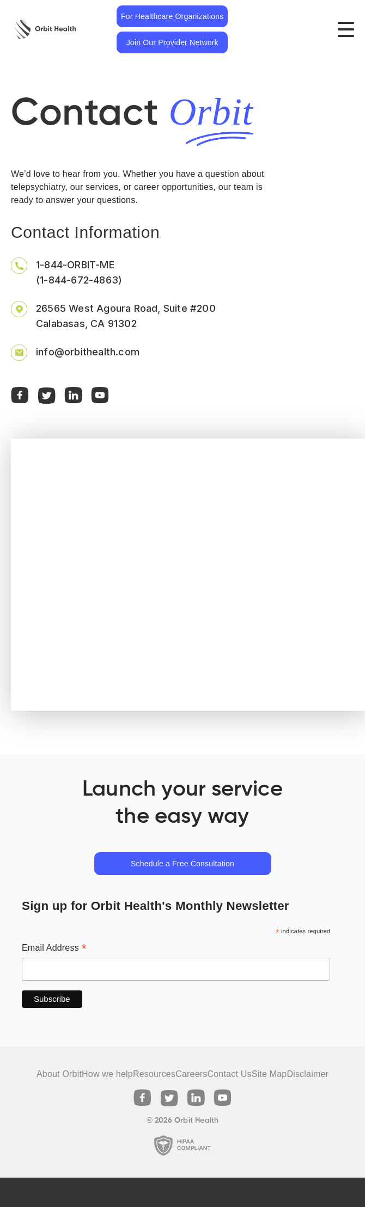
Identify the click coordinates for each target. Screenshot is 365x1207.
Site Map (269, 1074)
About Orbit (59, 1074)
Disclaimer (307, 1074)
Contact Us (229, 1074)
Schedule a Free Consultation (182, 863)
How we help (107, 1074)
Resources (154, 1074)
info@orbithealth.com (87, 352)
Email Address (54, 948)
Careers (191, 1074)
